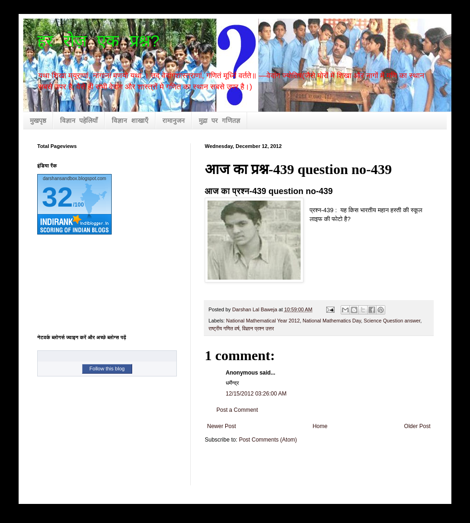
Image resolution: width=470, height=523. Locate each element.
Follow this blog (107, 368)
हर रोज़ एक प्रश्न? (98, 42)
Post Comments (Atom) (268, 439)
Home (320, 426)
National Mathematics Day (331, 320)
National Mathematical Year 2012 (263, 320)
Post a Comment (237, 410)
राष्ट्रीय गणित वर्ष (223, 328)
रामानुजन (173, 121)
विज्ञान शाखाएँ (130, 121)
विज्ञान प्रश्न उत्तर (258, 328)
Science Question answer (392, 320)
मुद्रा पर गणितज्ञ (219, 121)
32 (57, 197)
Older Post (417, 426)
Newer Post (221, 426)
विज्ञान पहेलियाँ (79, 121)
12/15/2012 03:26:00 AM (256, 393)
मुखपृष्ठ (38, 121)
